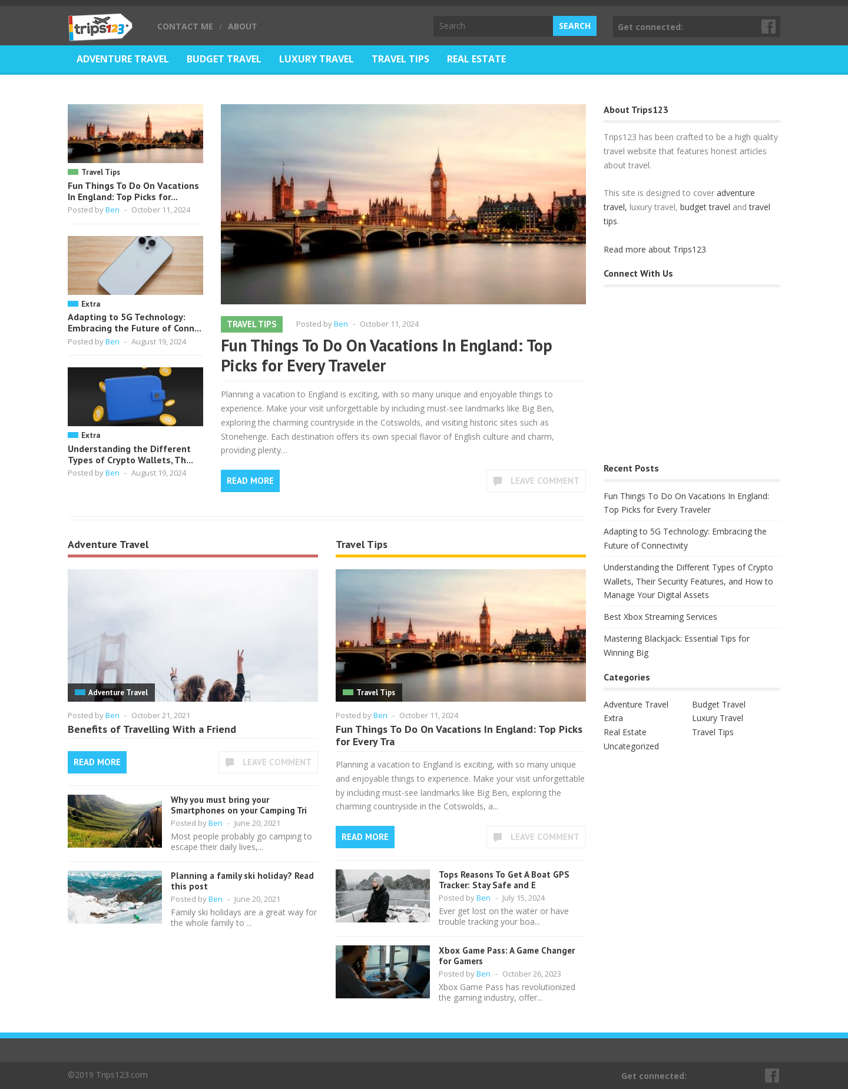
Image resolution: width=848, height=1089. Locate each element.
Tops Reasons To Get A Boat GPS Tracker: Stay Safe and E (504, 880)
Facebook (769, 26)
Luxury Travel (316, 58)
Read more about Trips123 (655, 249)
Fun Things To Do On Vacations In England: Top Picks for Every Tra (459, 735)
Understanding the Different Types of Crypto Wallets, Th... (130, 454)
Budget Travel (224, 58)
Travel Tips (400, 58)
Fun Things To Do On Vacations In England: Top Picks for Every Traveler (386, 355)
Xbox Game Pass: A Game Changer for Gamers (507, 956)
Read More (250, 480)
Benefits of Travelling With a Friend (152, 729)
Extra (90, 304)
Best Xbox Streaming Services (660, 616)
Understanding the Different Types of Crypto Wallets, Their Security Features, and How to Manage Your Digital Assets (688, 581)
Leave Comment (545, 480)
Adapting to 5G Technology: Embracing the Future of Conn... (134, 322)
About (242, 26)
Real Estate (476, 58)
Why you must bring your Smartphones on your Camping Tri (239, 805)
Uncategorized (631, 746)
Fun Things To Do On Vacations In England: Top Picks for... (133, 191)
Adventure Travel (123, 58)
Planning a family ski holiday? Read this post (242, 881)
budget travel (705, 207)
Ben (112, 209)
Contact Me (185, 26)
